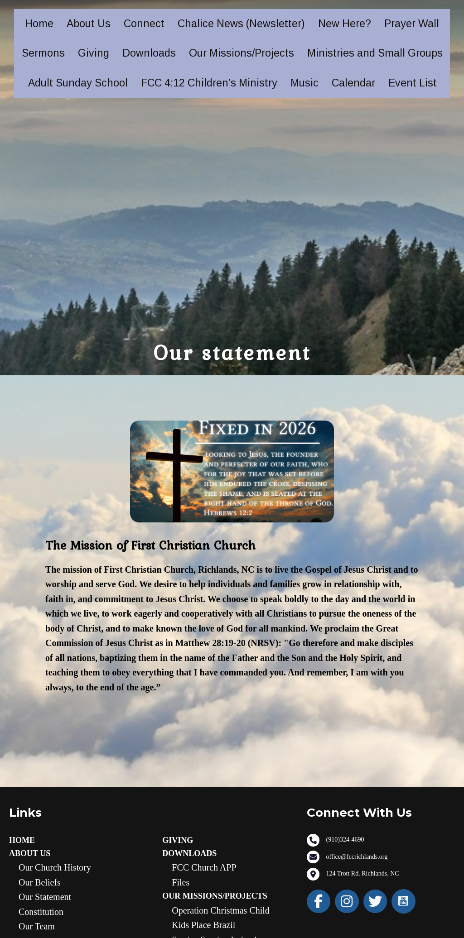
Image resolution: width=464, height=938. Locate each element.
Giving (93, 53)
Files (180, 882)
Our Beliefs (40, 882)
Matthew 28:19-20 (210, 643)
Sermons (43, 53)
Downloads (149, 53)
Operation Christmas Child (221, 910)
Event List (412, 83)
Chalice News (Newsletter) (241, 23)
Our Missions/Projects (241, 53)
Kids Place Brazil (203, 925)
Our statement (45, 897)
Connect (144, 23)
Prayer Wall (411, 23)
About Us (89, 23)
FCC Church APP (204, 867)
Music (304, 83)
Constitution (41, 912)
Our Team (37, 926)
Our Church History (55, 867)
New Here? (344, 23)
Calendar (353, 83)
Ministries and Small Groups (375, 53)
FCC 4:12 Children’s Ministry (209, 83)
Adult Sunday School (78, 83)
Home (39, 23)
